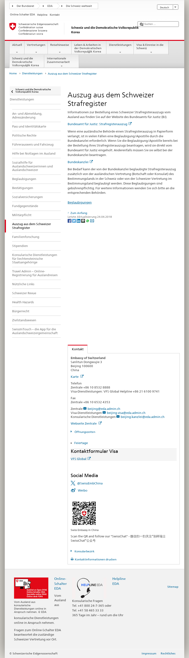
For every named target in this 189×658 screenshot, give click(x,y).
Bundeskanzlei (80, 162)
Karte (77, 377)
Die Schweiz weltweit (79, 6)
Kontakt (76, 349)
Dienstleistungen (120, 48)
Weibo (82, 490)
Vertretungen (36, 48)
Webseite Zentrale (86, 423)
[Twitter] (74, 220)
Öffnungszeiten (84, 432)
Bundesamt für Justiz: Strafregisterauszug (100, 124)
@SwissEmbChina (90, 483)
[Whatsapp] (88, 220)
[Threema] (83, 220)
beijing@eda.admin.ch (104, 409)
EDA (50, 6)
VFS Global (81, 459)
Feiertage (81, 443)
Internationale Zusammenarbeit (62, 62)
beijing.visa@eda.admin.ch (126, 413)
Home (13, 73)
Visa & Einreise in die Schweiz (151, 48)
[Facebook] (70, 220)
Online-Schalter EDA (60, 583)
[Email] (92, 220)
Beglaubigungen (80, 202)
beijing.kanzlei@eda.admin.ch (142, 417)
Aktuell (17, 48)
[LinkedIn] (79, 220)
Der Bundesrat (25, 6)
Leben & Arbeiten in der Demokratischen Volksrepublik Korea (89, 49)
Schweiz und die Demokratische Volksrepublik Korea (27, 62)
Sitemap (172, 586)
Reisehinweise (59, 48)
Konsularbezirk (84, 551)
